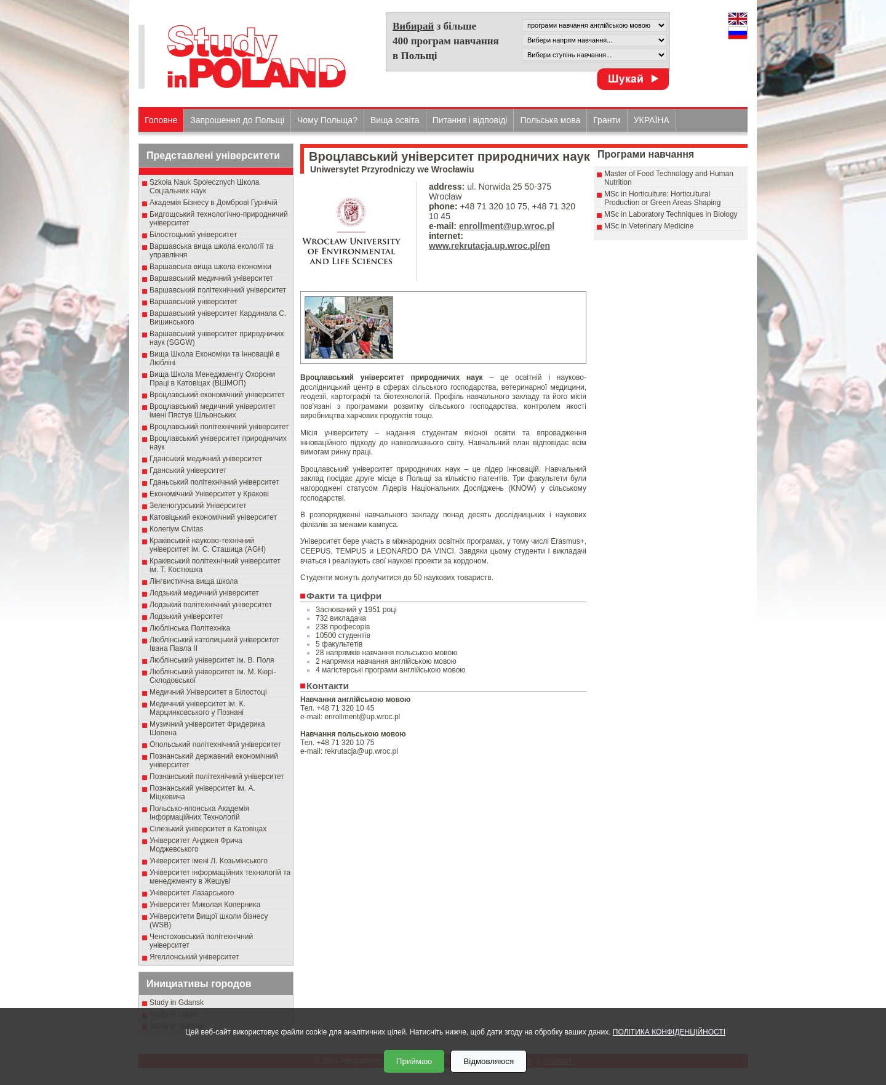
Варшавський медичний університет (211, 278)
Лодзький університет (186, 616)
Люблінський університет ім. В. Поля (212, 660)
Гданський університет (188, 470)
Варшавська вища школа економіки (210, 266)
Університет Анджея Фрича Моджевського (196, 844)
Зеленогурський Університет (198, 505)
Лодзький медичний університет (204, 593)
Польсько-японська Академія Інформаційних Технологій (199, 812)
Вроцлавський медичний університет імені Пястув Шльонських (213, 410)
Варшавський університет (193, 301)
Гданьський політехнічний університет (214, 482)
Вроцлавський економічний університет (217, 394)
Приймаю (414, 1061)
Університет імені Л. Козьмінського (209, 861)
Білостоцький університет (193, 234)
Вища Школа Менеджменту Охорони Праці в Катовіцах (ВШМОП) (212, 378)
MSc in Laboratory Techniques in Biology (671, 214)
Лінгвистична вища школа (194, 581)
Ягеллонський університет (194, 957)
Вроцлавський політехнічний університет (219, 426)
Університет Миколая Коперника (205, 904)
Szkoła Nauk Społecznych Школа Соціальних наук (205, 186)
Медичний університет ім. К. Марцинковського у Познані (197, 708)
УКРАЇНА (651, 120)
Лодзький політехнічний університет (211, 604)
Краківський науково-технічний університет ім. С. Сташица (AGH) (208, 545)
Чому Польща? (327, 120)
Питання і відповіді (470, 120)
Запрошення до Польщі (237, 120)
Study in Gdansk (177, 1002)
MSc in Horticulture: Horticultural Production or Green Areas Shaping (662, 198)
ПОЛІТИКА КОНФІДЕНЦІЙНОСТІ (669, 1032)
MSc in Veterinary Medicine (648, 226)
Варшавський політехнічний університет (218, 290)
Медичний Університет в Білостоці (208, 692)
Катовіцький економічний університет (213, 517)
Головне (161, 120)
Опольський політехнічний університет (215, 744)
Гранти (606, 120)
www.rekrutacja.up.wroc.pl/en (489, 246)
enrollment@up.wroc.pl (506, 226)
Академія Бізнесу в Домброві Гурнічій (213, 202)
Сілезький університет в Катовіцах (208, 829)
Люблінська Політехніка (190, 628)
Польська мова (550, 120)
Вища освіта (395, 120)
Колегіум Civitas (177, 529)
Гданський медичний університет (206, 458)
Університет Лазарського (192, 893)
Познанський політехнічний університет (217, 776)
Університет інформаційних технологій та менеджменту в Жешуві (220, 876)
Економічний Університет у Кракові (209, 494)
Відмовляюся (488, 1061)
